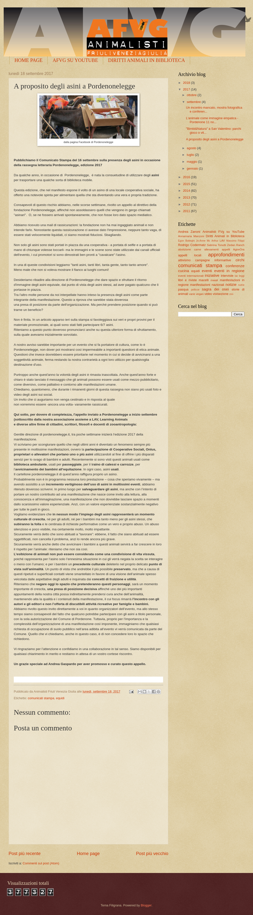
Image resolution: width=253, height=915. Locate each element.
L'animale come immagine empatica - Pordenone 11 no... (212, 120)
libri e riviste (187, 280)
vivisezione (220, 294)
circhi (240, 260)
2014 (187, 190)
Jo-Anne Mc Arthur (207, 240)
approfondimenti (226, 254)
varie (192, 293)
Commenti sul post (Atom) (41, 863)
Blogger (146, 905)
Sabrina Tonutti (216, 245)
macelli (204, 280)
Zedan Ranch (236, 245)
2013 (187, 197)
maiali (214, 280)
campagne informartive (213, 260)
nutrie (241, 285)
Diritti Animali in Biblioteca (225, 236)
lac (236, 276)
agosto (192, 148)
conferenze (235, 266)
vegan (200, 293)
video (208, 294)
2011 (187, 211)
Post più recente (25, 853)
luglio (191, 155)
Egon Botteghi (186, 240)
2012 (187, 204)
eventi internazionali (191, 275)
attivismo (184, 260)
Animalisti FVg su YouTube (223, 231)
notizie (231, 284)
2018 (187, 83)
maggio (192, 161)
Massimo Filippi (235, 240)
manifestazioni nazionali (207, 285)
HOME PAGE (28, 60)
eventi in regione (229, 271)
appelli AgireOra (233, 249)
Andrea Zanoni (189, 231)
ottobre (192, 95)
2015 (187, 184)
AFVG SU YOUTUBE (75, 60)
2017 (187, 89)
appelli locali (189, 255)
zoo (231, 294)
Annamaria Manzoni (191, 236)
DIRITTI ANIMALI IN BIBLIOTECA (146, 60)
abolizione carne (189, 249)
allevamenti (211, 249)
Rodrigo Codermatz (192, 245)
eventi (207, 271)
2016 (187, 177)
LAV (222, 240)
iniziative (212, 275)
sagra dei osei (215, 289)
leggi (241, 276)
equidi (60, 698)
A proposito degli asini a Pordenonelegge (214, 139)
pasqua (183, 289)
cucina (183, 271)
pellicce (195, 289)
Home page (88, 853)
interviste (227, 275)
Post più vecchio (152, 853)
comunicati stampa (41, 698)
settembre (194, 102)
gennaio (193, 168)
